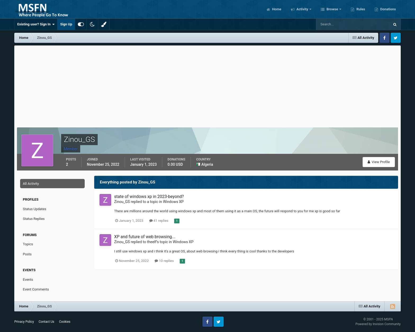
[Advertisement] (207, 85)
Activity (302, 9)
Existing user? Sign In (36, 24)
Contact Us (46, 322)
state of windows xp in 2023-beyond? (149, 196)
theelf (151, 242)
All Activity (31, 184)
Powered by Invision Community (378, 324)
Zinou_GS (122, 202)
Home (276, 9)
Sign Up (66, 24)
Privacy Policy (24, 322)
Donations (387, 9)
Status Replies (34, 219)
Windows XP (173, 202)
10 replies (164, 261)
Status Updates (34, 209)
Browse (332, 9)
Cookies (64, 322)
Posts (27, 254)
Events (28, 280)
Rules (360, 9)
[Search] (336, 24)
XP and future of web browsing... (144, 236)
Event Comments (36, 289)
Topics (28, 244)
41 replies (158, 221)
